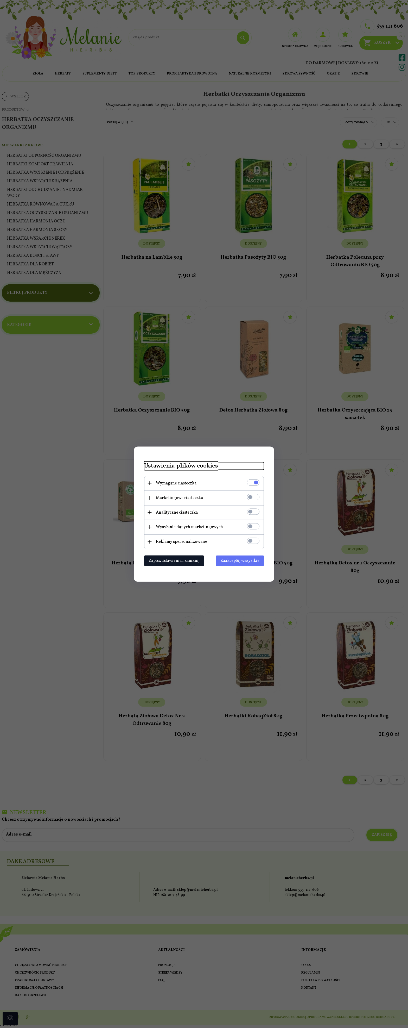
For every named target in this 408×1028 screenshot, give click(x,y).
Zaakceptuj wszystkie (239, 560)
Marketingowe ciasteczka (179, 498)
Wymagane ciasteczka (176, 483)
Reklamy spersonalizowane (181, 541)
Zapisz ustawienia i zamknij (174, 560)
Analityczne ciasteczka (177, 512)
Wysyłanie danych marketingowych (189, 527)
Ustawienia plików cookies (181, 466)
